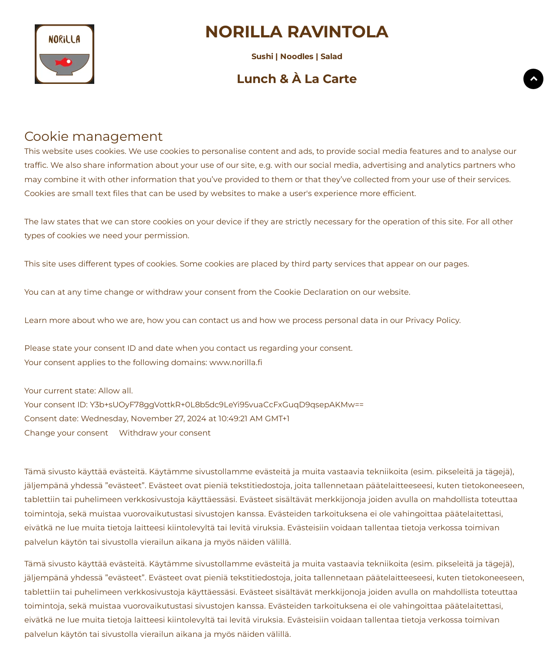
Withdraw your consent (165, 433)
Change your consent (66, 433)
